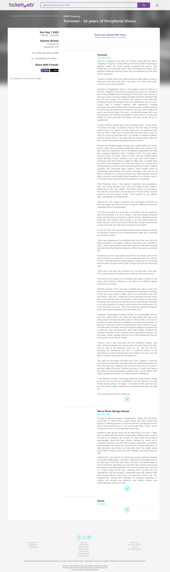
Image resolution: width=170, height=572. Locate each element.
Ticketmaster (33, 540)
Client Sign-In (134, 535)
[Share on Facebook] (45, 90)
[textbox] (95, 5)
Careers (134, 540)
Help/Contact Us (83, 540)
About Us (84, 535)
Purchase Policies (138, 554)
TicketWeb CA (33, 537)
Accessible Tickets (134, 542)
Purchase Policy (83, 548)
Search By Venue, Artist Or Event (56, 5)
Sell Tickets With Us (134, 537)
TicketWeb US (33, 535)
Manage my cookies (84, 546)
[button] (155, 5)
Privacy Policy (84, 542)
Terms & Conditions (111, 554)
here (65, 554)
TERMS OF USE (102, 568)
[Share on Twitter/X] (54, 90)
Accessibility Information (44, 78)
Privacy (128, 554)
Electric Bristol (49, 61)
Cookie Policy (84, 544)
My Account (84, 537)
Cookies (121, 554)
